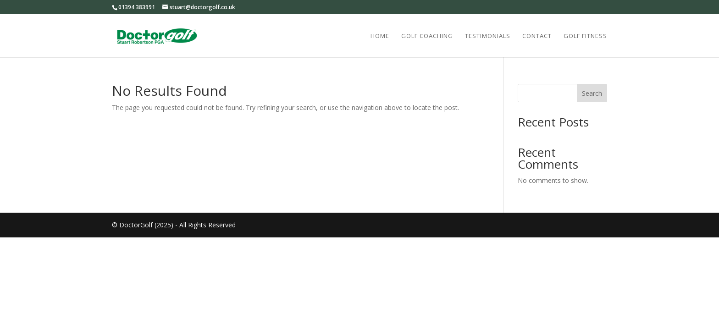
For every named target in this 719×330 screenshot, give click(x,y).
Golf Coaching (427, 36)
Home (380, 36)
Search (592, 93)
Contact (537, 36)
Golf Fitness (585, 36)
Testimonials (487, 36)
